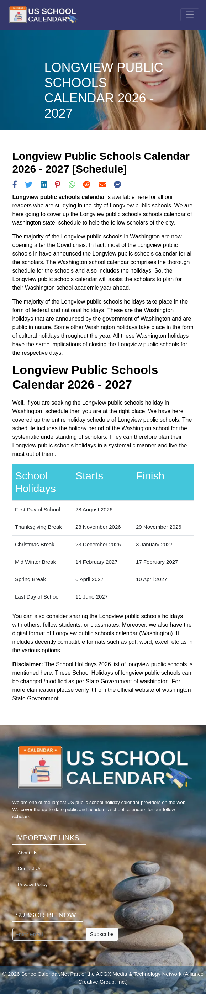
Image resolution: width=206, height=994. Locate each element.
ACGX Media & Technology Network (139, 974)
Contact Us (30, 868)
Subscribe (102, 934)
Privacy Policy (33, 884)
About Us (28, 853)
